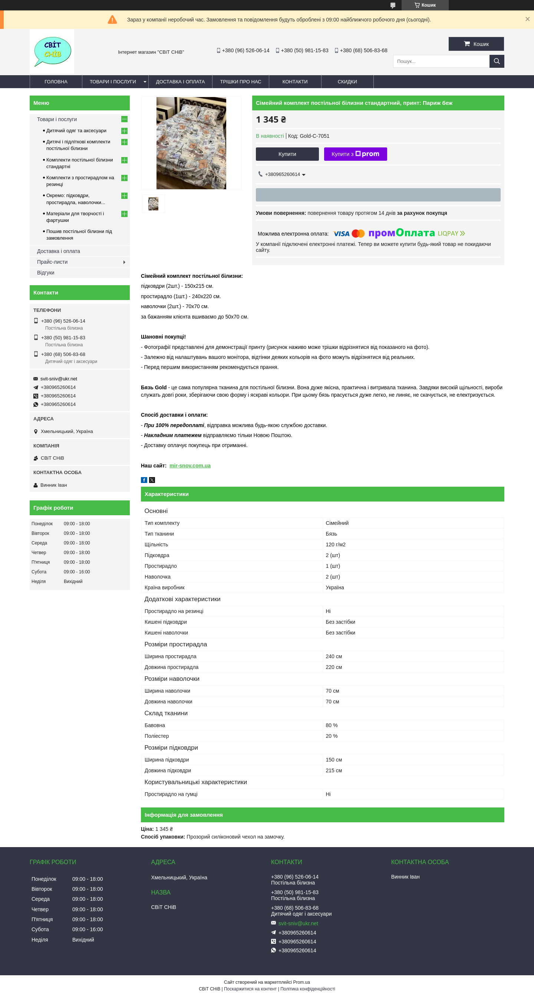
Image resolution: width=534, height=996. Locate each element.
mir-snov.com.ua (190, 466)
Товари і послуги (113, 81)
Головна (55, 81)
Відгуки (46, 273)
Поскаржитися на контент (250, 989)
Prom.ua (301, 982)
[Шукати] (497, 61)
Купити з (355, 154)
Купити (287, 154)
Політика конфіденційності (307, 989)
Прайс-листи (52, 262)
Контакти (295, 81)
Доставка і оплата (180, 81)
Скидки (347, 81)
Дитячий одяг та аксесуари (76, 130)
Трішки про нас (240, 81)
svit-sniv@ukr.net (58, 379)
